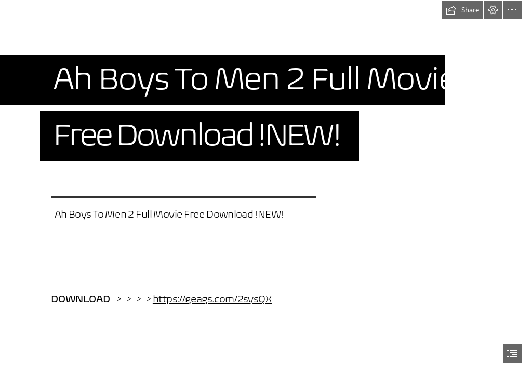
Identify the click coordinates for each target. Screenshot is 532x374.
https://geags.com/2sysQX (211, 298)
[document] (266, 187)
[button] (462, 10)
